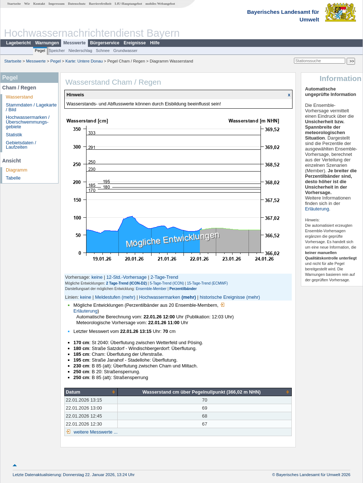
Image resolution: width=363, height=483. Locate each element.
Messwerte (74, 42)
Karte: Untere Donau (84, 61)
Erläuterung (317, 209)
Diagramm (16, 170)
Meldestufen (107, 297)
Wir (27, 3)
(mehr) (129, 297)
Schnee (103, 50)
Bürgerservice (105, 42)
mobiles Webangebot (160, 3)
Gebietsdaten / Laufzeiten (21, 145)
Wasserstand (19, 97)
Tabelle (13, 178)
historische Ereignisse (222, 297)
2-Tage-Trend (164, 277)
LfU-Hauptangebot (128, 3)
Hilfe (155, 42)
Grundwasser (125, 50)
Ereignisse (135, 42)
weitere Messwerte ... (94, 432)
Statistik (14, 134)
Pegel (40, 50)
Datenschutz (77, 3)
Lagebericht (18, 42)
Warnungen (47, 42)
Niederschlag (80, 50)
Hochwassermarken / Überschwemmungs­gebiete (27, 121)
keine (97, 277)
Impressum (56, 3)
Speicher (57, 50)
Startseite (14, 3)
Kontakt (39, 3)
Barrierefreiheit (100, 3)
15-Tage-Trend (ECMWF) (207, 283)
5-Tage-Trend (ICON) (167, 283)
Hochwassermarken (159, 297)
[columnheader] (91, 392)
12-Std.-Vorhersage (126, 277)
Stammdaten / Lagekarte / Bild (31, 107)
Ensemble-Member (151, 289)
